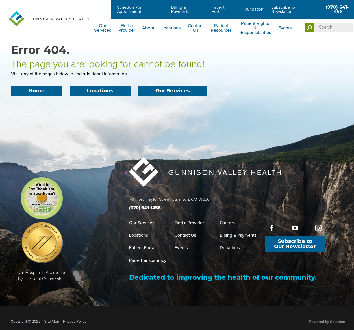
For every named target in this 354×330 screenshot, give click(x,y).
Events (285, 28)
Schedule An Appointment (129, 9)
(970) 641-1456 (337, 9)
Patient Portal (218, 9)
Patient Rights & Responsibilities (255, 28)
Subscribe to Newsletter (283, 9)
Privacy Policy (74, 321)
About (148, 28)
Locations (171, 28)
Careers (101, 9)
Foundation (252, 9)
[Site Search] (309, 27)
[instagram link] (318, 228)
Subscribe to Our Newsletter (295, 244)
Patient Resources (221, 27)
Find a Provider (126, 27)
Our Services (102, 27)
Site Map (51, 321)
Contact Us (196, 27)
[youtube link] (295, 228)
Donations (230, 248)
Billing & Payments (180, 9)
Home (36, 91)
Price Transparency (147, 260)
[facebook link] (271, 228)
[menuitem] (102, 28)
